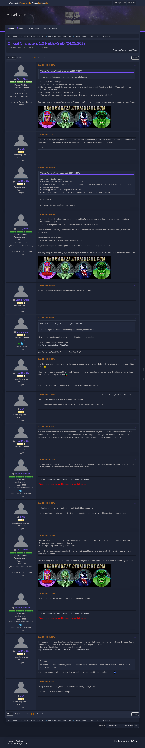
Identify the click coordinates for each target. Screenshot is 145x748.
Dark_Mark (22, 79)
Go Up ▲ (134, 741)
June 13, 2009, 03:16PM (46, 65)
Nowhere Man (22, 473)
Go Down (11, 57)
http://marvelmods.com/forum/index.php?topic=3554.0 (69, 479)
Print (135, 58)
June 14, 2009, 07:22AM (46, 318)
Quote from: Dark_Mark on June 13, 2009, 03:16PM (61, 173)
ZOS (22, 149)
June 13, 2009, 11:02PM (46, 135)
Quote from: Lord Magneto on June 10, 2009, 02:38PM (62, 71)
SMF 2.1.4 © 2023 (14, 744)
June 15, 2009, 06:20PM (46, 681)
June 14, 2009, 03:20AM (46, 167)
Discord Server (32, 28)
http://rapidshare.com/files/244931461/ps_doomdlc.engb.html (63, 650)
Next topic (132, 50)
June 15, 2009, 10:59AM (46, 535)
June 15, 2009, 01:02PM (46, 637)
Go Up (9, 714)
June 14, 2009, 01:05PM (46, 427)
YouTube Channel (49, 28)
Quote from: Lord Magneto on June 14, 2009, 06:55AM (62, 324)
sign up (48, 3)
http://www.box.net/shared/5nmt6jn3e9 (54, 345)
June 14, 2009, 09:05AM (46, 359)
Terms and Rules (123, 741)
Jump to (102, 726)
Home (11, 28)
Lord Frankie (22, 181)
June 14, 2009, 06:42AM (46, 214)
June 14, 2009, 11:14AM (46, 394)
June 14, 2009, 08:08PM (46, 503)
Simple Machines (27, 744)
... (29, 57)
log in (40, 3)
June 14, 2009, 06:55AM (46, 285)
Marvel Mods (16, 15)
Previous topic (119, 50)
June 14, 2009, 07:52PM (46, 459)
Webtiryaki (19, 741)
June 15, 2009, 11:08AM (46, 593)
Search (20, 28)
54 (44, 57)
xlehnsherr (22, 332)
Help (115, 741)
